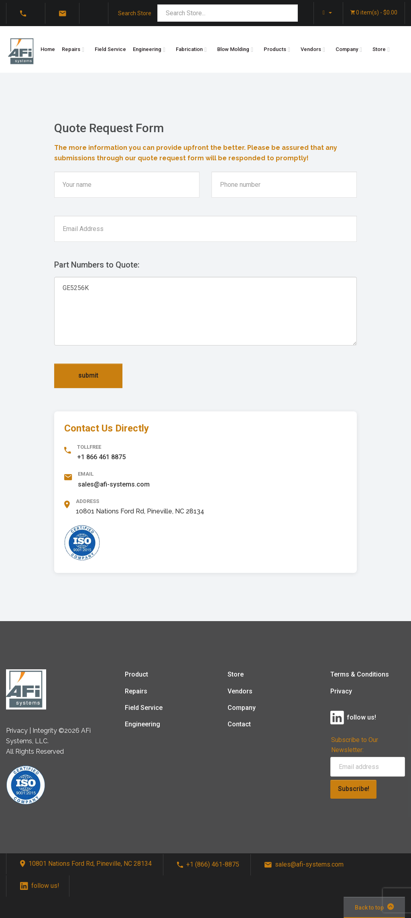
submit (88, 375)
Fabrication (189, 49)
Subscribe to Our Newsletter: (354, 745)
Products (275, 49)
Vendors (311, 49)
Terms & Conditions (359, 674)
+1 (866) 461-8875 (208, 864)
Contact (239, 724)
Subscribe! (353, 789)
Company (347, 49)
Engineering (147, 49)
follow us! (39, 885)
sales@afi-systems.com (114, 484)
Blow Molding (233, 49)
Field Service (110, 49)
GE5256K (205, 311)
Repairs (71, 49)
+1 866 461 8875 (101, 457)
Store (379, 49)
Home (48, 49)
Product (136, 674)
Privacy (341, 691)
